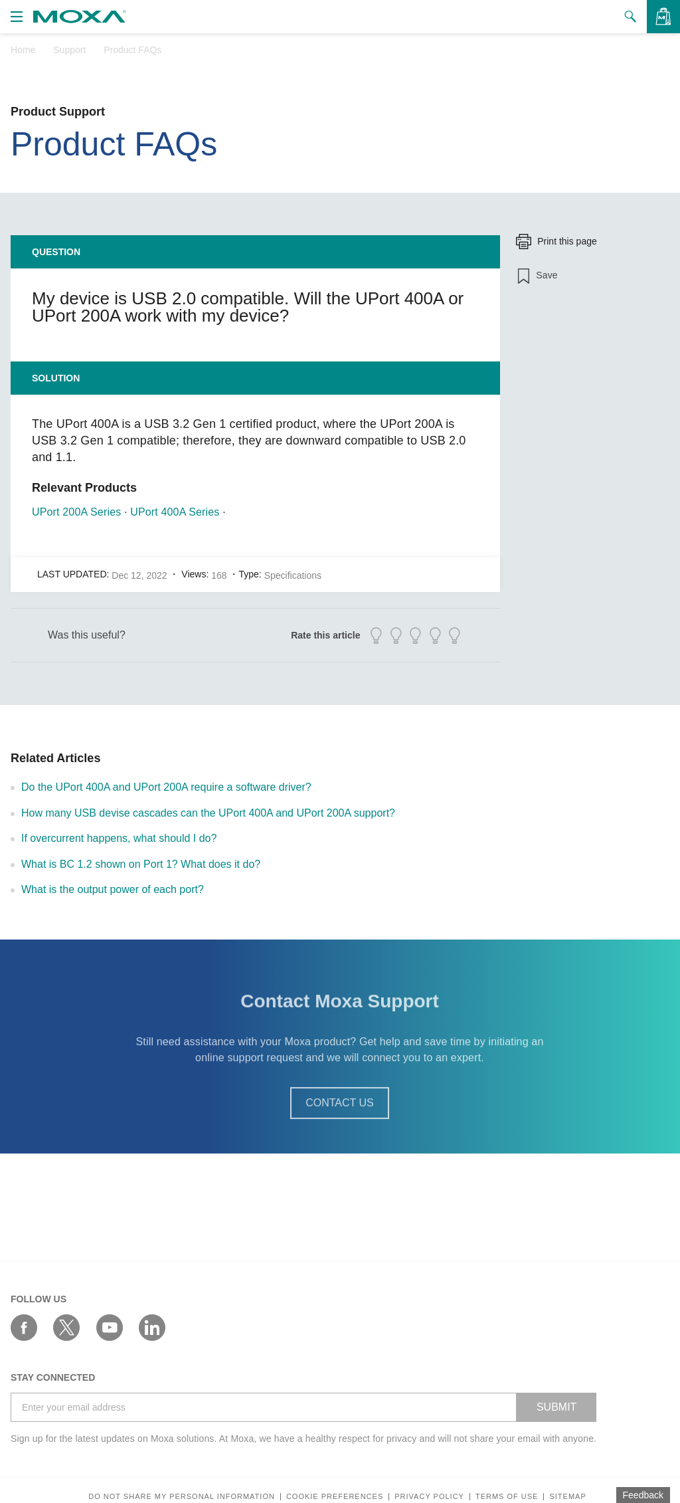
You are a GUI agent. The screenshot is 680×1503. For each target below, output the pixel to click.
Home (23, 50)
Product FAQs (132, 50)
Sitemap (567, 1496)
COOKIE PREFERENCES (334, 1496)
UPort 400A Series (174, 512)
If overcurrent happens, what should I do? (118, 838)
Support (69, 50)
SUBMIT (556, 1407)
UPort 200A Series (76, 512)
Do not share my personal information (181, 1496)
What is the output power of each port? (112, 889)
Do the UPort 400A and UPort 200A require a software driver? (166, 787)
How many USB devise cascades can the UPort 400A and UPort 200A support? (208, 813)
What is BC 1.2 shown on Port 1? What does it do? (140, 864)
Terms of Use (507, 1496)
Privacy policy (429, 1496)
